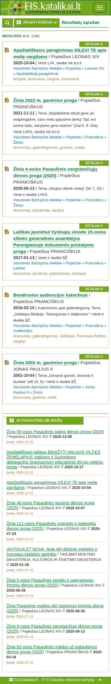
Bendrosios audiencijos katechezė (50, 294)
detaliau (94, 44)
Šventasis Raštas (91, 336)
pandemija (41, 210)
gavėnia (66, 147)
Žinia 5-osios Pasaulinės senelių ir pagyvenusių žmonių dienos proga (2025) (50, 583)
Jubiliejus (67, 336)
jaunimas (40, 273)
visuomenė (70, 79)
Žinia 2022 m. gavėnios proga (45, 100)
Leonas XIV (94, 68)
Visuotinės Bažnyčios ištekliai (37, 68)
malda (80, 147)
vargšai (53, 79)
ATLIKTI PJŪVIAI (38, 22)
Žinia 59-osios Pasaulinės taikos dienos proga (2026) (55, 431)
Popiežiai (73, 68)
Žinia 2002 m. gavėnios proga (45, 362)
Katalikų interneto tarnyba (72, 680)
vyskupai (79, 273)
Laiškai (19, 268)
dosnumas (36, 79)
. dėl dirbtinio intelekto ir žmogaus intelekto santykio (52, 552)
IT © (45, 680)
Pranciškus (94, 137)
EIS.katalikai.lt (23, 680)
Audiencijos (22, 331)
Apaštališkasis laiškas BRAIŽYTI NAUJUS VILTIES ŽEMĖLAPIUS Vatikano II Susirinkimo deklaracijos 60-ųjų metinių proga (55, 459)
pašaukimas (59, 273)
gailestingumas (45, 147)
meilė (52, 397)
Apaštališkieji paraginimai (37, 74)
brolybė (19, 79)
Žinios (18, 142)
